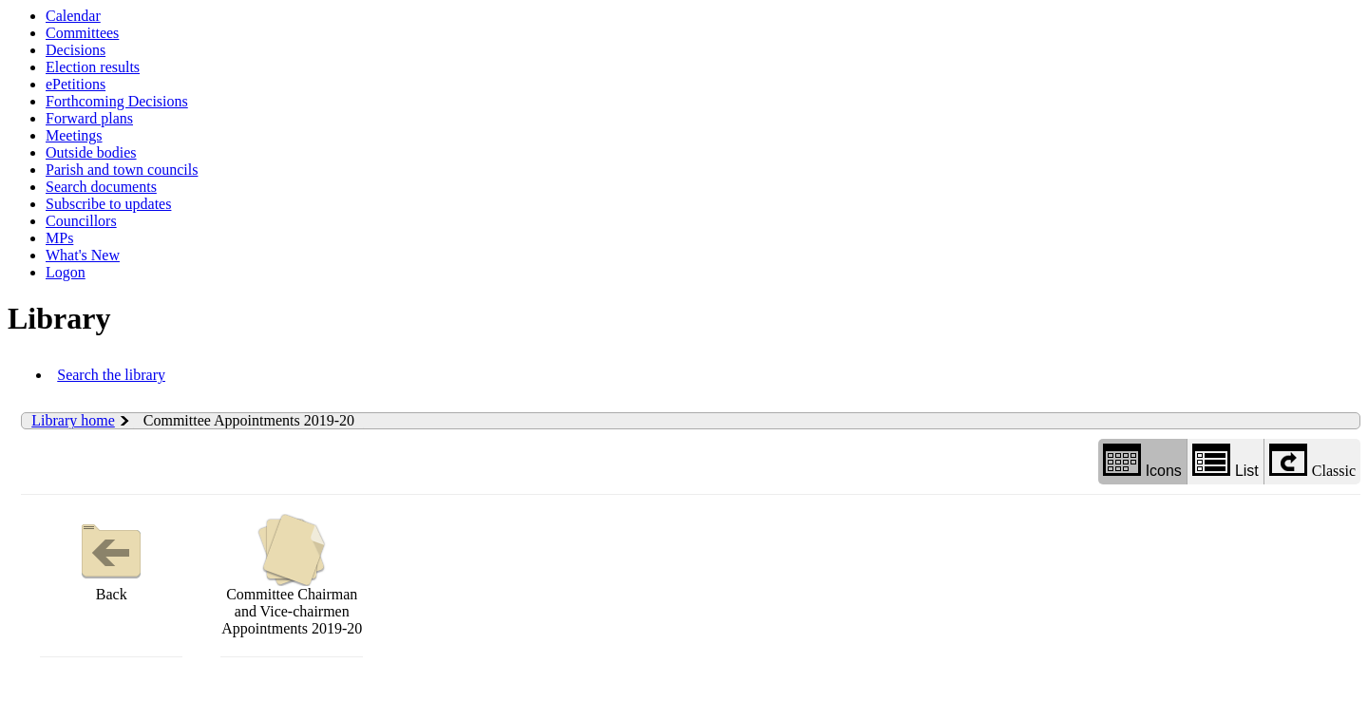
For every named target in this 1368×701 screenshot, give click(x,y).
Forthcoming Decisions (117, 101)
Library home (73, 420)
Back (111, 558)
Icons (1142, 461)
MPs (59, 238)
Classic (1312, 461)
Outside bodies (91, 152)
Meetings (74, 135)
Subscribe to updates (108, 204)
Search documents (101, 187)
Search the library (111, 375)
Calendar (73, 16)
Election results (93, 67)
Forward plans (89, 118)
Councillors (81, 221)
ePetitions (75, 84)
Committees (82, 33)
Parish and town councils (122, 169)
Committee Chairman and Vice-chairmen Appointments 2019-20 (291, 575)
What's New (83, 255)
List (1225, 461)
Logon (66, 272)
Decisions (75, 50)
